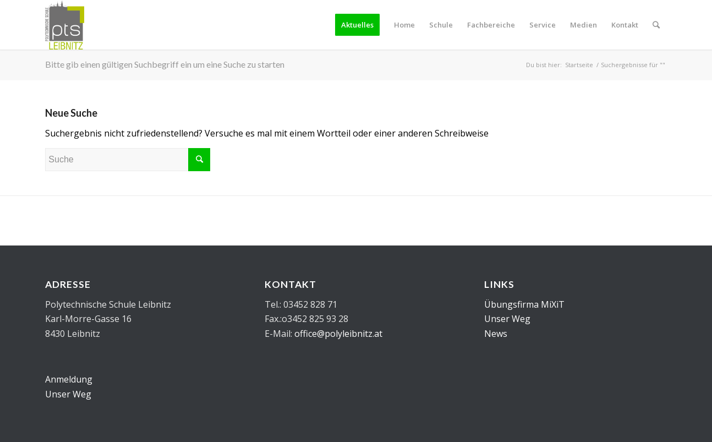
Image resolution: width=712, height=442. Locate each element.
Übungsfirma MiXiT (524, 304)
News (495, 334)
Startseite (579, 65)
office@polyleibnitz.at (338, 334)
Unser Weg (68, 394)
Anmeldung (68, 379)
